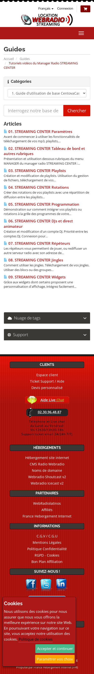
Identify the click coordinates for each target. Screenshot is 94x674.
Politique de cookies (36, 639)
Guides (25, 59)
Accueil (9, 59)
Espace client (47, 375)
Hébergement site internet (47, 457)
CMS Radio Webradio (47, 464)
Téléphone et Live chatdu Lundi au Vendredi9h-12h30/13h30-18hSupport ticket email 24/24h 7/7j (47, 427)
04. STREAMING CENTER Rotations (36, 187)
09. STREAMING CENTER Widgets (35, 277)
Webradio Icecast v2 (47, 483)
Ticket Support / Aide (47, 381)
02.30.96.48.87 (49, 412)
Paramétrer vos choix (55, 659)
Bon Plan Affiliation (47, 561)
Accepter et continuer (55, 648)
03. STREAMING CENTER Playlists (35, 170)
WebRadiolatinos (47, 503)
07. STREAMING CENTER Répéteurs (37, 243)
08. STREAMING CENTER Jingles (33, 260)
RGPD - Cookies (47, 555)
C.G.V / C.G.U (47, 536)
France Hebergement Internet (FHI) (56, 667)
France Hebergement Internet (47, 516)
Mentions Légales (47, 542)
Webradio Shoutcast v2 (47, 476)
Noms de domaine (47, 470)
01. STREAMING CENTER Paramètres (38, 131)
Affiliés (47, 509)
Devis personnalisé (47, 387)
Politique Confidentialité (47, 548)
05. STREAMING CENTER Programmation (41, 204)
